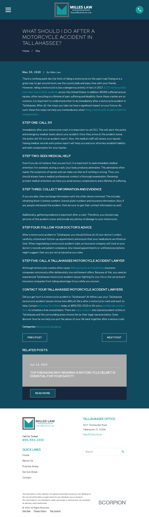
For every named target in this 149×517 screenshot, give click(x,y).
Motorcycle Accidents (49, 327)
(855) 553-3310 (79, 305)
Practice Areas (30, 466)
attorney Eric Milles (49, 305)
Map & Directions (92, 434)
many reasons (83, 310)
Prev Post (35, 337)
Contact (26, 477)
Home (25, 455)
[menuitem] (26, 511)
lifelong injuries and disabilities (87, 268)
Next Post (114, 337)
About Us (27, 460)
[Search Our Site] (123, 452)
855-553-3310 (33, 440)
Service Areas (30, 472)
